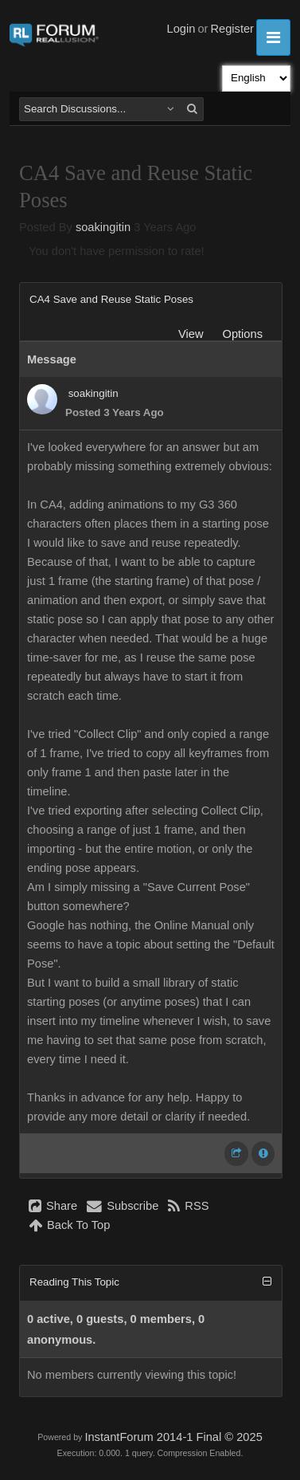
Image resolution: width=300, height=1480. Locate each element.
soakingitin (103, 227)
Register (232, 28)
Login (181, 28)
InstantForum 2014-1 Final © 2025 (173, 1437)
